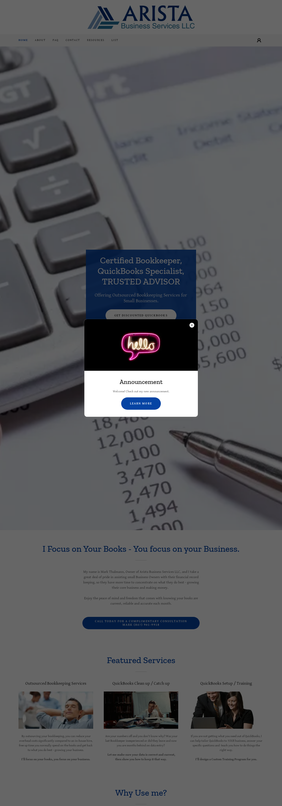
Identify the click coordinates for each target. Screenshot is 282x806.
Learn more (141, 403)
